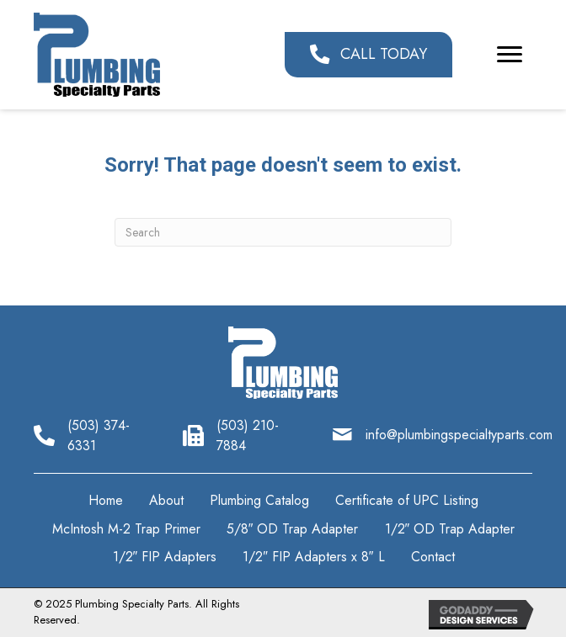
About (166, 500)
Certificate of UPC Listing (406, 500)
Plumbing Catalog (259, 500)
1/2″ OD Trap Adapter (450, 529)
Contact (433, 556)
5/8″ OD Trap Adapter (293, 529)
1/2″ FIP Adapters (165, 556)
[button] (368, 54)
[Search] (283, 232)
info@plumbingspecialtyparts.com (459, 434)
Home (105, 500)
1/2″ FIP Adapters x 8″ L (313, 556)
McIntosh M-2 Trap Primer (126, 529)
